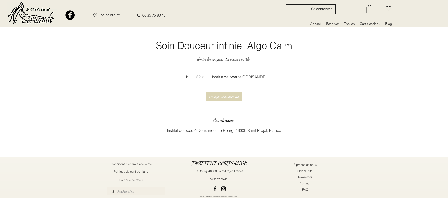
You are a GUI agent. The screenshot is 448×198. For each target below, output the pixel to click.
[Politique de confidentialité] (131, 172)
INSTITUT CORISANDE (219, 163)
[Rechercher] (135, 191)
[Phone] (138, 15)
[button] (369, 8)
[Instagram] (223, 189)
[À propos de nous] (305, 165)
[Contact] (305, 183)
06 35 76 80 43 (154, 15)
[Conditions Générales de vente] (131, 164)
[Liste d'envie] (388, 8)
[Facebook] (70, 15)
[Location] (95, 15)
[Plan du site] (305, 171)
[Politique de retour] (131, 180)
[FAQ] (305, 189)
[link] (224, 96)
